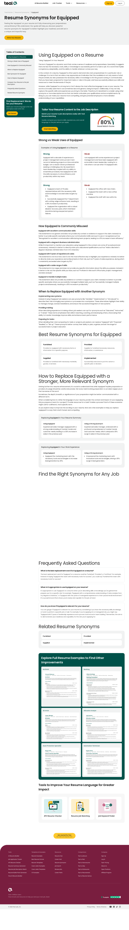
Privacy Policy (91, 907)
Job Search (58, 866)
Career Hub (58, 859)
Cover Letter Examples (38, 866)
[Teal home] (10, 3)
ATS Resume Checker (14, 862)
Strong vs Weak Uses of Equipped (18, 61)
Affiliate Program (106, 872)
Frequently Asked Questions (16, 88)
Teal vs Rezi (81, 859)
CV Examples (35, 872)
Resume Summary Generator (17, 866)
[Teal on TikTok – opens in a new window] (117, 907)
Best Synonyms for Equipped (17, 74)
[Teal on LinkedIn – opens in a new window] (114, 907)
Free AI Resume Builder (15, 876)
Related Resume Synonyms (16, 93)
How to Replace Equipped (16, 78)
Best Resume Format (38, 859)
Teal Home (8, 12)
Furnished (47, 636)
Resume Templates (37, 862)
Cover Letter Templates (38, 869)
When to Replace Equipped (16, 69)
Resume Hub (58, 856)
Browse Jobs (58, 869)
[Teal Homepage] (10, 889)
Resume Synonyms (22, 12)
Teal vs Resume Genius (85, 876)
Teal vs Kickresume (83, 869)
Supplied (46, 643)
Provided (87, 636)
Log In (103, 859)
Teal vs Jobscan (82, 856)
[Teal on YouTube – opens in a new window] (111, 907)
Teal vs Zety (81, 866)
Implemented (89, 643)
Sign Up (103, 856)
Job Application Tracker (15, 859)
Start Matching (50, 129)
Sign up (109, 3)
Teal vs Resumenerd (84, 872)
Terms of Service (101, 907)
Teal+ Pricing (105, 862)
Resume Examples (37, 856)
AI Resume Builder (13, 856)
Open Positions (105, 869)
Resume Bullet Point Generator (17, 872)
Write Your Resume (14, 38)
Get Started (12, 113)
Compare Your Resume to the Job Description (18, 83)
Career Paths (58, 872)
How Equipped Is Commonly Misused (19, 65)
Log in (120, 3)
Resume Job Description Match (17, 869)
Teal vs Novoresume (84, 862)
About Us (104, 866)
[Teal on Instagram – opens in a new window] (120, 907)
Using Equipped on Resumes (17, 57)
